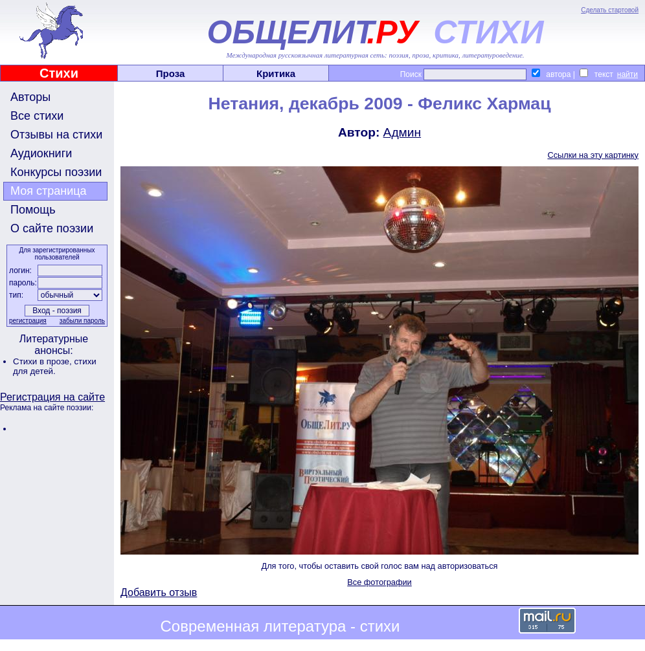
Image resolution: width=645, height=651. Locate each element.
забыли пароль (82, 320)
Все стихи (36, 115)
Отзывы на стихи (56, 134)
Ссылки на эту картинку (593, 155)
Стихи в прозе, (43, 361)
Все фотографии (379, 582)
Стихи (59, 73)
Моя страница (48, 190)
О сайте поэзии (51, 228)
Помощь (33, 209)
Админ (402, 132)
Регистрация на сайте (52, 397)
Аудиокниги (41, 153)
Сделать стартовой (610, 10)
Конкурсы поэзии (56, 172)
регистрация (28, 320)
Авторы (30, 97)
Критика (275, 73)
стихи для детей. (54, 366)
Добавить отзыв (158, 592)
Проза (170, 73)
